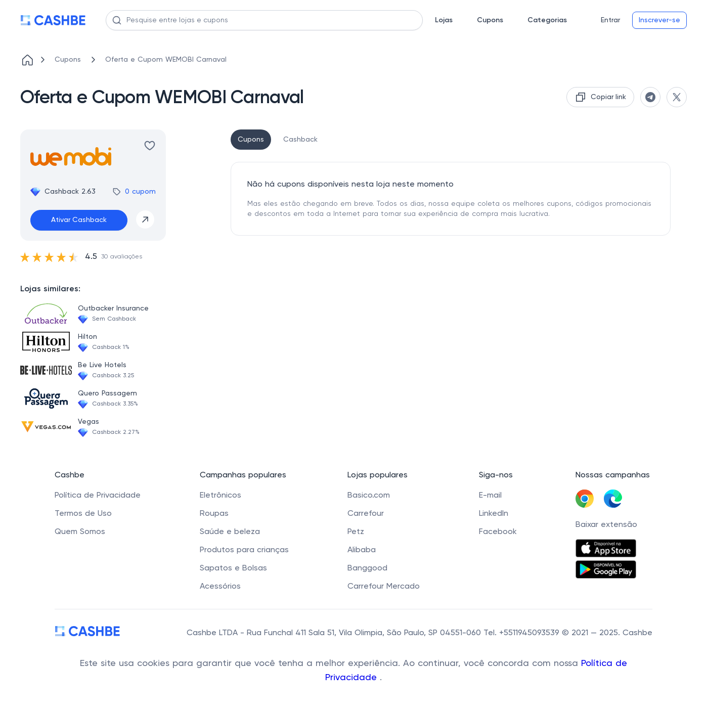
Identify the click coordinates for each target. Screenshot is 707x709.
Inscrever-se (659, 20)
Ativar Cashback (79, 220)
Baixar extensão (606, 525)
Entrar (610, 20)
